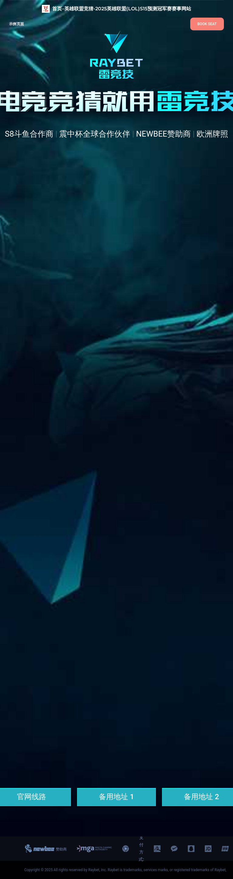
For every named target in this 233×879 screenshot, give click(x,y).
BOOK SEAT (207, 24)
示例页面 (16, 24)
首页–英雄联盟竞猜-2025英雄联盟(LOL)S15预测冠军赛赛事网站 (121, 9)
